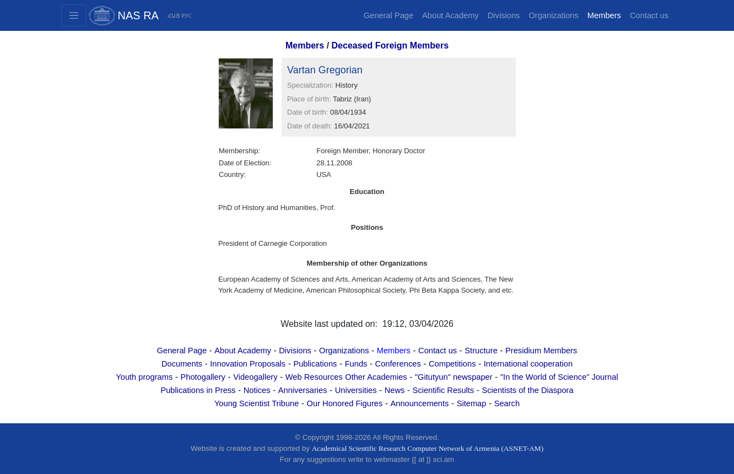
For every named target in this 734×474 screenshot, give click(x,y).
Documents (181, 363)
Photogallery (202, 377)
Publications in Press (197, 390)
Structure (481, 350)
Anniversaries (302, 390)
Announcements (419, 403)
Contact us (649, 15)
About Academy (450, 15)
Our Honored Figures (345, 403)
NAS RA (138, 15)
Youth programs (144, 377)
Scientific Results (443, 390)
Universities (356, 390)
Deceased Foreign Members (390, 45)
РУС (186, 16)
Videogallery (255, 377)
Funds (356, 363)
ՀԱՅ (174, 16)
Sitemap (472, 403)
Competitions (452, 363)
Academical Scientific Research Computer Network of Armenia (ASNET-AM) (427, 448)
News (395, 390)
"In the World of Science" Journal (559, 377)
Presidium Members (541, 350)
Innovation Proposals (247, 363)
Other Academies (376, 377)
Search (507, 403)
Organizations (553, 15)
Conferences (398, 363)
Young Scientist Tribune (256, 403)
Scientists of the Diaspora (527, 390)
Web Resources (314, 377)
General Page (388, 15)
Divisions (504, 15)
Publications (315, 363)
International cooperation (528, 363)
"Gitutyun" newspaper (454, 377)
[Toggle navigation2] (74, 15)
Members (604, 15)
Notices (257, 390)
